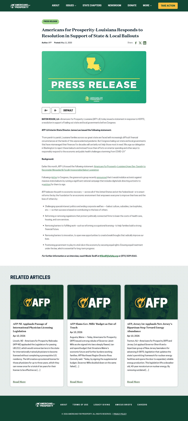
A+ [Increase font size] (46, 110)
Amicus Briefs (123, 405)
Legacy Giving (102, 405)
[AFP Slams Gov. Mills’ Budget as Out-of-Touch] (94, 336)
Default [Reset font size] (68, 110)
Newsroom (114, 5)
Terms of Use (80, 405)
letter (54, 178)
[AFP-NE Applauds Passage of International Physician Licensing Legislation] (36, 336)
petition (47, 185)
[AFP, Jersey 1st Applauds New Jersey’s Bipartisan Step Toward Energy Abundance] (151, 336)
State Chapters (92, 5)
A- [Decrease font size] (55, 110)
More (146, 5)
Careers (142, 405)
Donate (132, 6)
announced (102, 178)
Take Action (169, 7)
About (55, 5)
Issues (70, 5)
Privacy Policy (120, 414)
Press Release (50, 22)
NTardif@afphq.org (109, 256)
